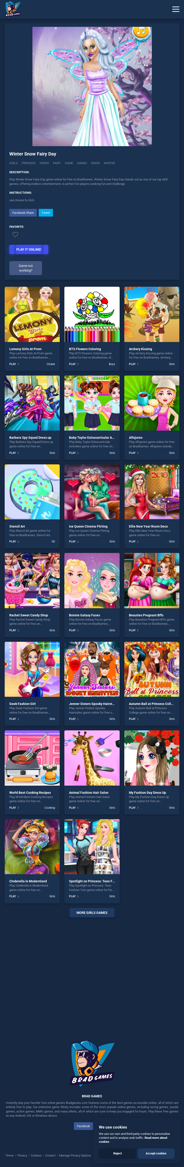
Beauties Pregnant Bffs (146, 615)
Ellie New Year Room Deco (148, 526)
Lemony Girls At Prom (25, 349)
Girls (13, 163)
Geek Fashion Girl (22, 704)
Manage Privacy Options (75, 1155)
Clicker (51, 364)
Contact (50, 1155)
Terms (9, 1155)
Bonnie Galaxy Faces (84, 615)
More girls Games (92, 913)
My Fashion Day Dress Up (147, 792)
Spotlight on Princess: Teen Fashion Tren (99, 881)
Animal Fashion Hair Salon (88, 792)
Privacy (22, 1155)
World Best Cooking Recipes (30, 792)
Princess (29, 163)
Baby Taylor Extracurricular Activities (96, 437)
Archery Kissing (140, 349)
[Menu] (175, 9)
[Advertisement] (92, 973)
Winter (109, 163)
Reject (117, 1153)
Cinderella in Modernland (28, 881)
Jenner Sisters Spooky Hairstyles (93, 704)
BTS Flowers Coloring (85, 349)
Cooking (50, 807)
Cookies (36, 1155)
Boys (112, 364)
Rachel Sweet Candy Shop (28, 615)
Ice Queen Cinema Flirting (88, 526)
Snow (95, 163)
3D (53, 541)
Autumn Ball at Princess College (153, 704)
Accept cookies (156, 1153)
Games (82, 163)
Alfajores (135, 437)
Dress (44, 163)
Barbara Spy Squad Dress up (30, 437)
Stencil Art (17, 526)
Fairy (57, 163)
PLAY (12, 364)
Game (69, 163)
